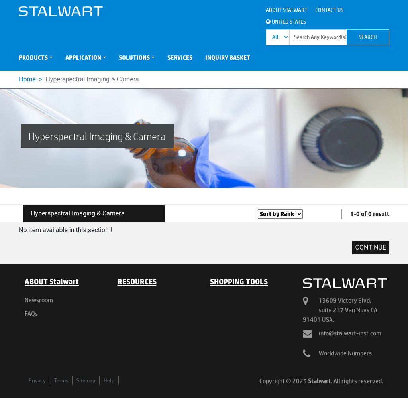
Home (27, 79)
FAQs (31, 313)
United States (286, 21)
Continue (370, 247)
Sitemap (85, 380)
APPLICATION (83, 57)
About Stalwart (286, 10)
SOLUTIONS (134, 57)
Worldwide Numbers (345, 353)
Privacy (37, 380)
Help (109, 380)
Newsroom (39, 300)
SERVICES (179, 57)
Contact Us (329, 10)
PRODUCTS (33, 57)
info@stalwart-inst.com (350, 333)
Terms (61, 380)
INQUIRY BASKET (227, 57)
